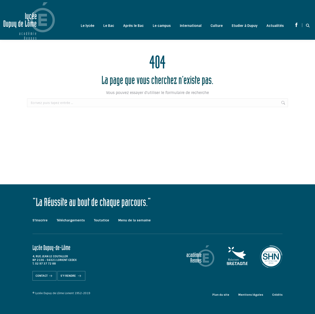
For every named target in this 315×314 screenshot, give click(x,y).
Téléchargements (71, 220)
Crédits (277, 295)
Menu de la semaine (134, 220)
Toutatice (101, 220)
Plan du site (220, 295)
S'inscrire (40, 220)
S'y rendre (71, 276)
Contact (44, 276)
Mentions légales (250, 295)
